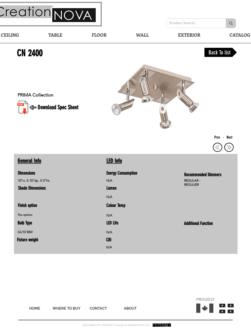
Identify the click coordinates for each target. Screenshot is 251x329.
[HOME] (35, 308)
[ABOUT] (130, 308)
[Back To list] (220, 52)
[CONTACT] (98, 308)
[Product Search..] (192, 23)
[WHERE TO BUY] (66, 308)
